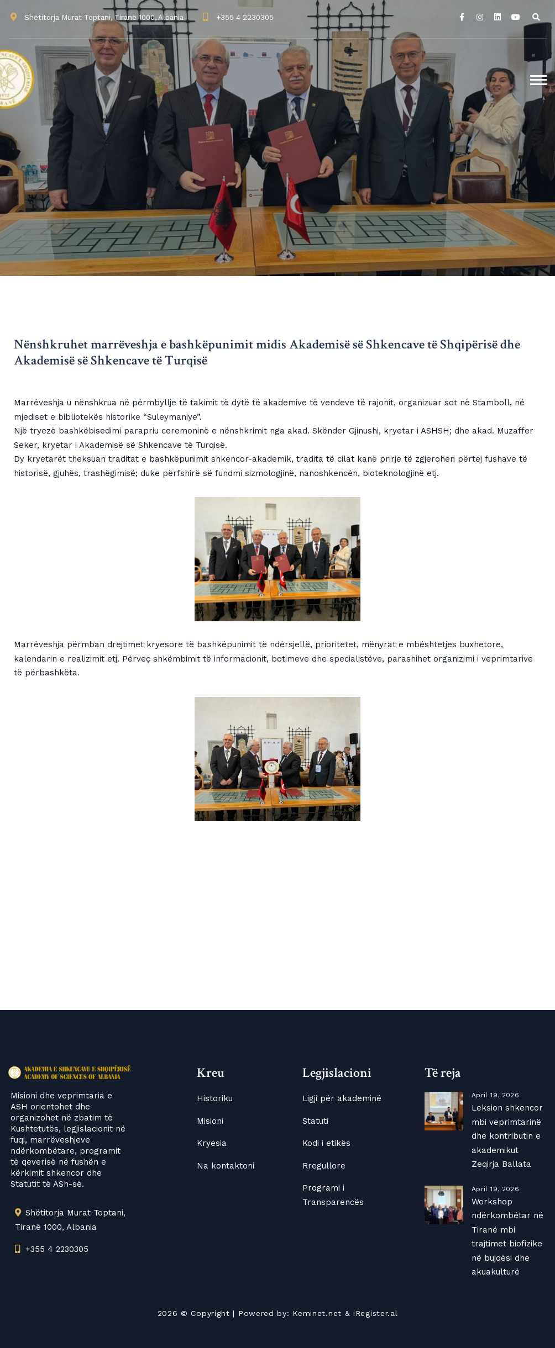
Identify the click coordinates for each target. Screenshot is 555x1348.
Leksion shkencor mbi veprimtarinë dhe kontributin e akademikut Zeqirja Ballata (507, 1136)
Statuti (315, 1121)
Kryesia (212, 1143)
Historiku (215, 1098)
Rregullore (323, 1166)
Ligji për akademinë (341, 1098)
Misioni (210, 1121)
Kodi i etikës (326, 1143)
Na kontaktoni (225, 1166)
